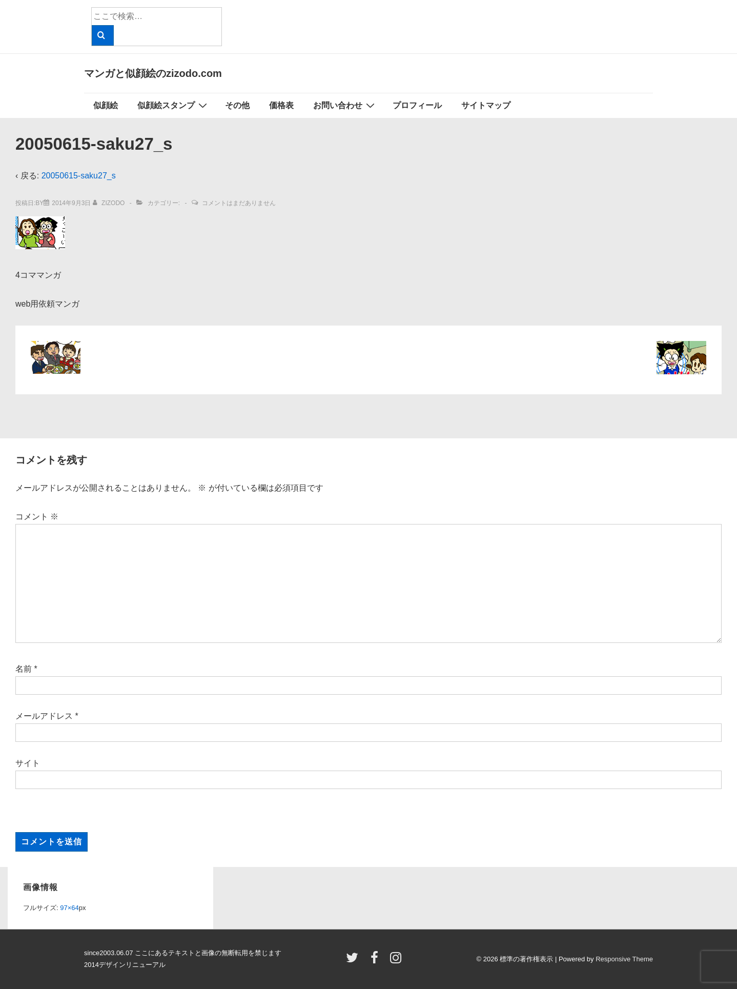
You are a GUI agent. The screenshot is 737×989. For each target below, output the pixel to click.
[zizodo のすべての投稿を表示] (110, 203)
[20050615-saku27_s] (71, 203)
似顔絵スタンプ (173, 105)
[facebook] (377, 961)
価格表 (281, 105)
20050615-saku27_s (79, 175)
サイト (27, 763)
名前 (23, 668)
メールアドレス (44, 716)
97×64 (69, 908)
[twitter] (354, 961)
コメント (36, 516)
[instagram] (397, 961)
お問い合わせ (345, 105)
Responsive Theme (624, 959)
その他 (237, 105)
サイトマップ (485, 105)
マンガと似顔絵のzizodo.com (153, 73)
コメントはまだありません (239, 203)
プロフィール (417, 105)
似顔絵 (105, 105)
